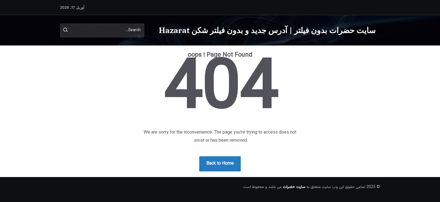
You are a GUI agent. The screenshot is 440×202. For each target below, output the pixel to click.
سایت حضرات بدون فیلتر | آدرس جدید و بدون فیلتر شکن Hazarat (267, 30)
